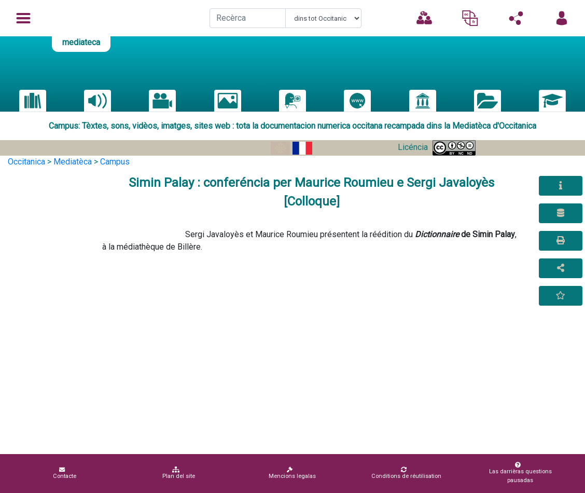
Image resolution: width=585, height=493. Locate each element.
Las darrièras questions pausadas (518, 473)
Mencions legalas (292, 473)
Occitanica (26, 162)
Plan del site (178, 473)
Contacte (64, 473)
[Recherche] (248, 18)
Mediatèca (72, 162)
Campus (115, 162)
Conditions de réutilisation (406, 473)
